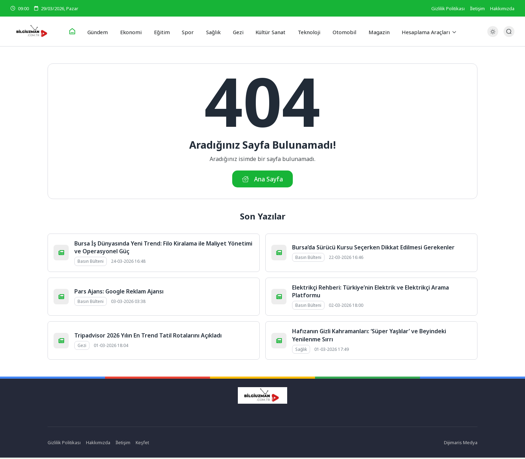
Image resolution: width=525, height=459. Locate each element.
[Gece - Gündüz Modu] (492, 35)
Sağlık (212, 31)
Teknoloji (306, 31)
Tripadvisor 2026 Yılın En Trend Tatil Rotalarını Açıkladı (148, 336)
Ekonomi (135, 31)
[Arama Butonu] (509, 31)
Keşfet (143, 443)
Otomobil (340, 31)
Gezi (236, 31)
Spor (188, 31)
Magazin (373, 31)
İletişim (477, 8)
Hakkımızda (502, 8)
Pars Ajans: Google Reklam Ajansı (118, 292)
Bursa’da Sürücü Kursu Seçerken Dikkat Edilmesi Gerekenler (373, 248)
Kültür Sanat (268, 31)
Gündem (103, 31)
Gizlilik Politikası (448, 8)
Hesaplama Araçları (419, 31)
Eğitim (164, 31)
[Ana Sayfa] (78, 32)
